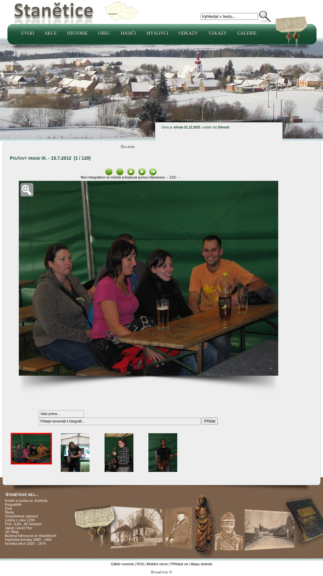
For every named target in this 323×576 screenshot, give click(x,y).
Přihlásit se (179, 564)
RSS (140, 564)
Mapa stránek (201, 564)
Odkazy (188, 33)
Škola (9, 512)
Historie (77, 33)
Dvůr (8, 508)
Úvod (27, 33)
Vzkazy (217, 33)
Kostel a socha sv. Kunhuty (26, 500)
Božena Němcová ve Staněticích (30, 536)
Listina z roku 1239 (20, 520)
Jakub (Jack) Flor (18, 528)
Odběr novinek (122, 564)
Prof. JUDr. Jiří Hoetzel (23, 524)
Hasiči (128, 33)
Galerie (247, 33)
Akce (50, 33)
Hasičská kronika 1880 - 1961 (28, 540)
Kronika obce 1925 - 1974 (25, 543)
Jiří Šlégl (12, 532)
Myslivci (157, 33)
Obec (104, 33)
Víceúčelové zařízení (21, 516)
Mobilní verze (157, 564)
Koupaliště (13, 504)
